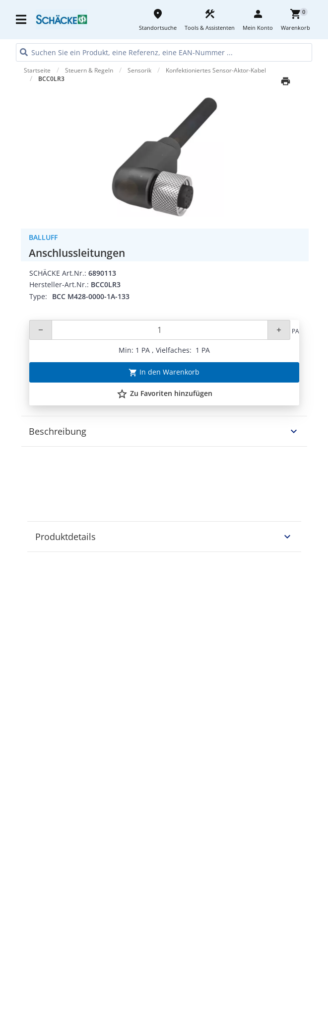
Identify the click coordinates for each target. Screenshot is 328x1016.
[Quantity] (160, 330)
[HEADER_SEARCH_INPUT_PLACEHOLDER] (164, 52)
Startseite (37, 70)
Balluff (43, 237)
